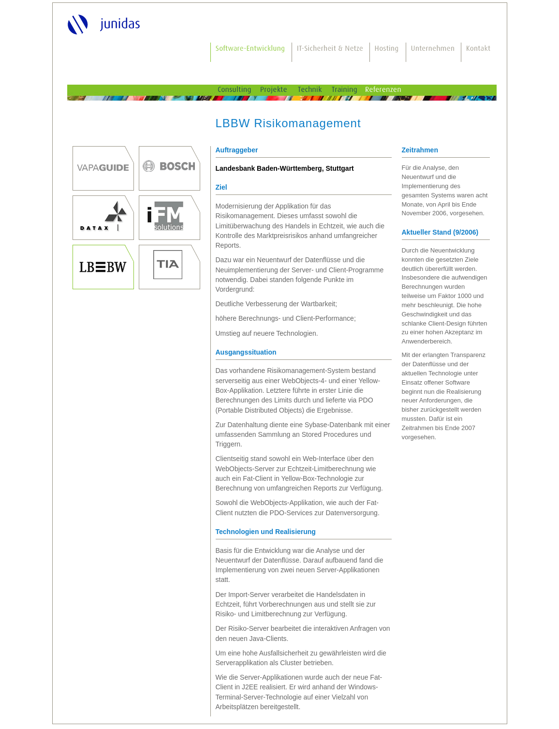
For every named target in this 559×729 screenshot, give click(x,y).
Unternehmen (434, 52)
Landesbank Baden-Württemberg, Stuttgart (103, 267)
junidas (105, 24)
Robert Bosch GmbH (169, 168)
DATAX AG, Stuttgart (103, 217)
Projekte (281, 90)
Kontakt (479, 52)
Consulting (241, 90)
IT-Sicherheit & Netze (331, 52)
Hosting (388, 52)
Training (352, 90)
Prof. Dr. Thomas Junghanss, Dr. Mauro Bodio (103, 168)
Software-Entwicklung (251, 52)
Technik (317, 90)
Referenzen (392, 90)
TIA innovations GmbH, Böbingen (169, 267)
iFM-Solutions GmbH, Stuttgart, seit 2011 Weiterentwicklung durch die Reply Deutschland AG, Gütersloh (169, 217)
